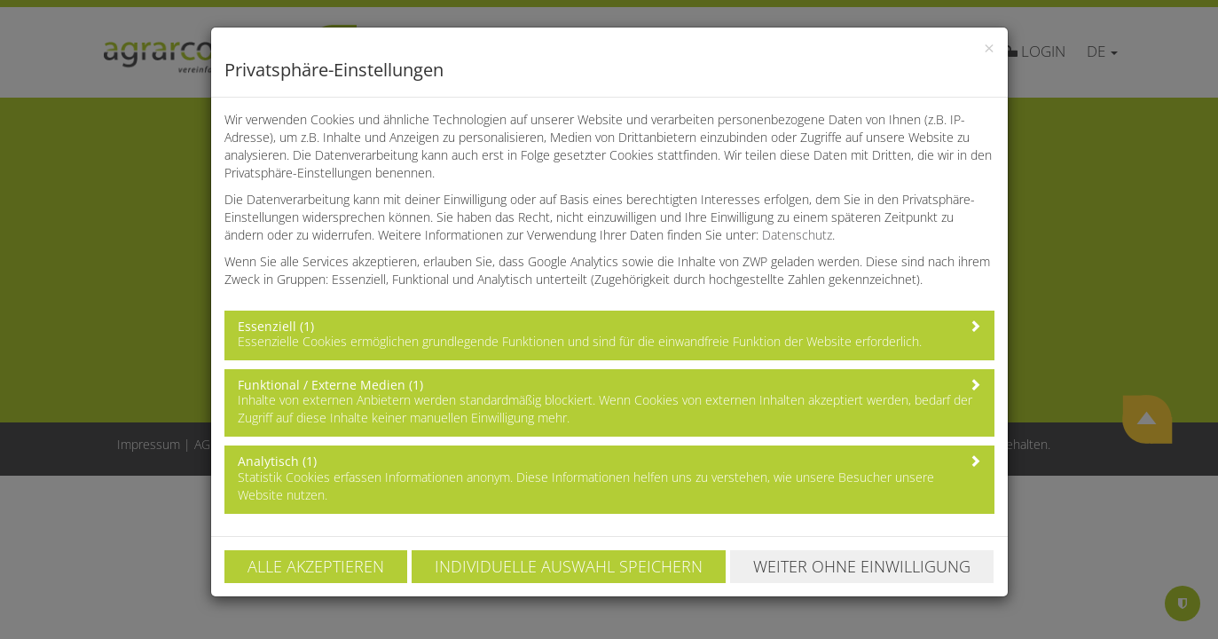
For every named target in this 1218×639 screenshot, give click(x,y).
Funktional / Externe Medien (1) (330, 384)
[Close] (989, 48)
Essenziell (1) (276, 326)
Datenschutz (797, 234)
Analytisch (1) (277, 461)
